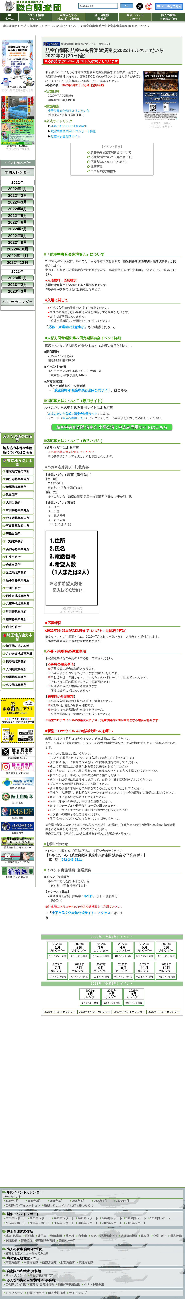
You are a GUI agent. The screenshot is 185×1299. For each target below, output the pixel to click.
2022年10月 (17, 249)
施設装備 (11, 1240)
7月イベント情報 (57, 976)
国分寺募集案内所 (17, 479)
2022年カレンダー (57, 947)
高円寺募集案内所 (17, 549)
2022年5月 (17, 215)
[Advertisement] (111, 212)
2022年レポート (64, 1218)
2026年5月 (100, 1200)
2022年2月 (17, 195)
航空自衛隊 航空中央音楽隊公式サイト (82, 390)
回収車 (29, 1235)
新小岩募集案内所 (17, 580)
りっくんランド (15, 1275)
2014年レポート (64, 1223)
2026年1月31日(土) (17, 145)
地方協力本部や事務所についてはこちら (17, 450)
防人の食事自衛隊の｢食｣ (168, 17)
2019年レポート (136, 1218)
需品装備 (176, 1235)
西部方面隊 (49, 1262)
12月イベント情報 (166, 976)
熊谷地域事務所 (16, 661)
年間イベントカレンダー (25, 1192)
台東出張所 (13, 564)
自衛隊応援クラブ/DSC (17, 858)
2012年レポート (112, 1223)
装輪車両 (56, 1235)
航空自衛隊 (17, 828)
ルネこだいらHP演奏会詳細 (69, 125)
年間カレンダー (17, 172)
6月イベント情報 (166, 956)
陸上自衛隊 (17, 798)
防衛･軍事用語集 (69, 1284)
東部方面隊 (12, 1262)
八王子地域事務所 (17, 603)
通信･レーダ (67, 1240)
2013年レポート (88, 1223)
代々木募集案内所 (17, 518)
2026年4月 (78, 1200)
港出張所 (12, 494)
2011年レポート (136, 1223)
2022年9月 (17, 242)
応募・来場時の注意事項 (66, 327)
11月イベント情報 (144, 976)
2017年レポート (15, 1223)
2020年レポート (112, 1218)
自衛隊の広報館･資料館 (24, 1271)
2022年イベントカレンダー (94, 1011)
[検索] (97, 6)
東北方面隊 (86, 1262)
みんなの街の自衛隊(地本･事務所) (31, 1280)
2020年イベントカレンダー (163, 1011)
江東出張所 (13, 556)
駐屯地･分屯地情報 (42, 1284)
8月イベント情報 (79, 976)
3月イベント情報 (101, 956)
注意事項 (96, 166)
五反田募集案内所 (17, 525)
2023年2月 (17, 284)
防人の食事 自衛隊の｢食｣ (25, 1249)
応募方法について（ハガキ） (109, 161)
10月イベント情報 (123, 976)
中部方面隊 (31, 1262)
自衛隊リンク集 (15, 1284)
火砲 (93, 1235)
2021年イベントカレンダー (129, 1011)
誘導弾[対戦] (129, 1235)
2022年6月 (17, 222)
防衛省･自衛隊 (17, 783)
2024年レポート (15, 1218)
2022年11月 (17, 256)
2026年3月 (56, 1200)
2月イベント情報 (79, 956)
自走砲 (82, 1235)
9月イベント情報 (101, 976)
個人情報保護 (56, 1292)
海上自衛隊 (17, 813)
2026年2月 (34, 1200)
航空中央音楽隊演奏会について (111, 152)
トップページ (14, 1292)
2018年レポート (160, 1218)
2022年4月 (17, 209)
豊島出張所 (13, 533)
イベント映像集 (94, 1284)
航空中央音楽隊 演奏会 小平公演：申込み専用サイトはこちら (112, 427)
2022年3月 (17, 202)
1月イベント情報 (57, 956)
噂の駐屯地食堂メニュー (25, 1258)
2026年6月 (122, 1200)
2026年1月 (11, 1200)
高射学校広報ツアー (43, 1275)
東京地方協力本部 (17, 463)
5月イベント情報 (144, 956)
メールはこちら (171, 6)
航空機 (70, 1235)
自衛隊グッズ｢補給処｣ (17, 872)
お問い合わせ (35, 1292)
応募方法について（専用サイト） (112, 157)
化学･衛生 (159, 1235)
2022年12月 (17, 262)
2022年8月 (17, 235)
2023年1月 (17, 278)
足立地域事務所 (16, 572)
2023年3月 (17, 291)
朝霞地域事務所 (16, 677)
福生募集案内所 (16, 619)
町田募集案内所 (16, 611)
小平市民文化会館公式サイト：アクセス (81, 913)
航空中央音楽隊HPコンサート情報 (73, 131)
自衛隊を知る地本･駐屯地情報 (68, 17)
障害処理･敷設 (45, 1240)
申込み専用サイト (74, 418)
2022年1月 (17, 189)
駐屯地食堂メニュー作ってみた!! (26, 1253)
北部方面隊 (67, 1262)
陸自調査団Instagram (17, 768)
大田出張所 (13, 502)
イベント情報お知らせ (35, 17)
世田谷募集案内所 (17, 510)
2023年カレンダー (90, 994)
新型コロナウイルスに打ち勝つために (68, 1205)
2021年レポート (88, 1218)
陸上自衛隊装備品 (101, 17)
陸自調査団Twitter (17, 753)
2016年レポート (40, 1223)
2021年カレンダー (17, 302)
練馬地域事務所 (16, 486)
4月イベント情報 (123, 956)
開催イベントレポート (135, 17)
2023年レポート (40, 1218)
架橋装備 (26, 1240)
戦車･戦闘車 (13, 1235)
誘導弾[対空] (108, 1235)
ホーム (9, 18)
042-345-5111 (71, 859)
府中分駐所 (13, 627)
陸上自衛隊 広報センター (17, 843)
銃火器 (145, 1235)
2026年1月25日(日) (17, 87)
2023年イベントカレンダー (59, 1011)
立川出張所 (13, 588)
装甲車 (42, 1235)
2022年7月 (17, 229)
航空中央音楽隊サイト (65, 136)
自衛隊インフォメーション (22, 1205)
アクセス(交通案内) (103, 171)
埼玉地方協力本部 (17, 637)
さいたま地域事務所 (19, 653)
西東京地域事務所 (17, 595)
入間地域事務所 (16, 669)
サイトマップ (78, 1292)
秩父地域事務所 (16, 684)
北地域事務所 (14, 541)
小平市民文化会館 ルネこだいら (68, 110)
